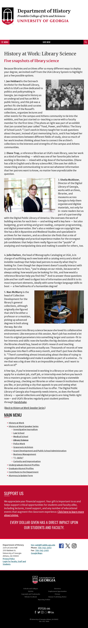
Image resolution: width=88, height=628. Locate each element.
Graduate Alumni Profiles (21, 468)
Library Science (20, 440)
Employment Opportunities (57, 591)
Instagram (74, 546)
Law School (18, 433)
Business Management (24, 454)
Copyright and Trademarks (30, 594)
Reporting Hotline (44, 599)
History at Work (16, 423)
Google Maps (36, 553)
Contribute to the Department (23, 472)
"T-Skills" (18, 458)
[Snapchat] (45, 612)
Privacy (57, 594)
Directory (57, 588)
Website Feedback (31, 597)
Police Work (19, 443)
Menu (4, 42)
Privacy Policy (9, 559)
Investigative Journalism (25, 429)
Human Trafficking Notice (57, 597)
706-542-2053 (44, 548)
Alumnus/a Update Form (21, 475)
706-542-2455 (42, 550)
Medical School (20, 436)
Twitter (67, 546)
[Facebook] (35, 612)
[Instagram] (42, 612)
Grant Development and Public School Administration (39, 450)
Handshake (20, 402)
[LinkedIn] (52, 612)
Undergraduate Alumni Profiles (24, 465)
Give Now (46, 42)
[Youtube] (49, 612)
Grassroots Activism (23, 447)
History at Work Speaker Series (23, 426)
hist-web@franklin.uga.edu (43, 545)
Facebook (61, 546)
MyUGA (30, 591)
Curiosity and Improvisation (27, 461)
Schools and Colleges (30, 588)
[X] (38, 612)
